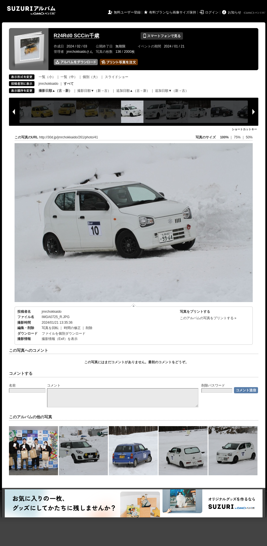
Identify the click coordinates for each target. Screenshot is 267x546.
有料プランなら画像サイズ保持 (172, 12)
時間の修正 (72, 328)
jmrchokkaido (49, 84)
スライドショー (116, 77)
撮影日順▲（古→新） (55, 91)
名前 (12, 385)
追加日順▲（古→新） (133, 91)
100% (224, 137)
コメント (54, 385)
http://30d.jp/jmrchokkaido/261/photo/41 (68, 137)
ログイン (212, 12)
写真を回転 (50, 328)
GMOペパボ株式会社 (255, 13)
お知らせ (234, 12)
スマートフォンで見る (162, 36)
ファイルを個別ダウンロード (63, 333)
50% (249, 137)
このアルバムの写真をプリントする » (208, 318)
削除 (89, 328)
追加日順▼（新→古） (172, 91)
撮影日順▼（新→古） (94, 91)
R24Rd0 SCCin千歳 (76, 35)
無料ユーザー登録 (127, 12)
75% (238, 137)
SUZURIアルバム (31, 10)
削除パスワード (213, 385)
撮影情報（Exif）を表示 (60, 339)
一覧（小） (47, 77)
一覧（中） (69, 77)
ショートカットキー (244, 129)
